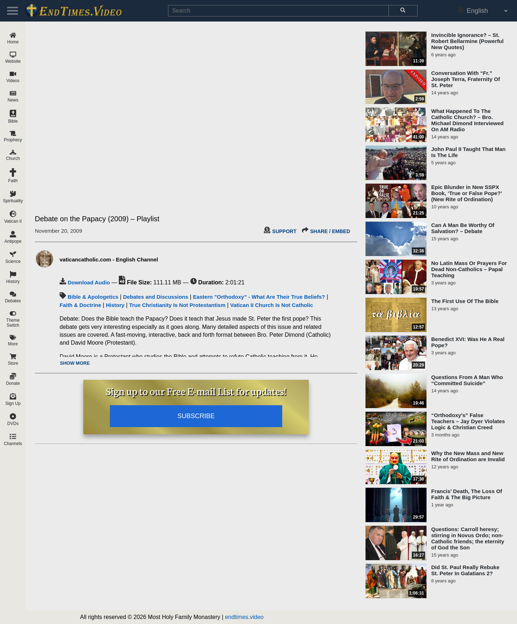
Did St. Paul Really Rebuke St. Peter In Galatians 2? (465, 570)
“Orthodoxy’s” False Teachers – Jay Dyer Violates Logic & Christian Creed (468, 421)
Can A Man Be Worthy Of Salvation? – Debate (462, 228)
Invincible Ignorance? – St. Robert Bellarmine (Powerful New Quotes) (467, 41)
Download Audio (88, 282)
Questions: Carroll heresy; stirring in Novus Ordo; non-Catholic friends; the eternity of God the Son (467, 538)
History (115, 305)
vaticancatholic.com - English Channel (109, 259)
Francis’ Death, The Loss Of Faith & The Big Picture (466, 494)
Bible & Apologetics (92, 297)
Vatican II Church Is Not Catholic (271, 305)
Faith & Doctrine (80, 305)
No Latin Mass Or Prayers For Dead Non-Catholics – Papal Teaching (469, 269)
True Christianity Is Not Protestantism (177, 305)
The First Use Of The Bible (465, 301)
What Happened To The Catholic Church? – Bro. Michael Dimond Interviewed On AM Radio (467, 120)
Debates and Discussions (155, 297)
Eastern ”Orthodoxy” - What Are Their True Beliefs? (259, 297)
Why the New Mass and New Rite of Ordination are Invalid (468, 456)
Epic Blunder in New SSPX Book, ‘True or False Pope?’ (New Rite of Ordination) (466, 193)
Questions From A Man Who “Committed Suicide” (467, 380)
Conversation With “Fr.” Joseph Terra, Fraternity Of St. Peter (465, 79)
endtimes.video (244, 617)
